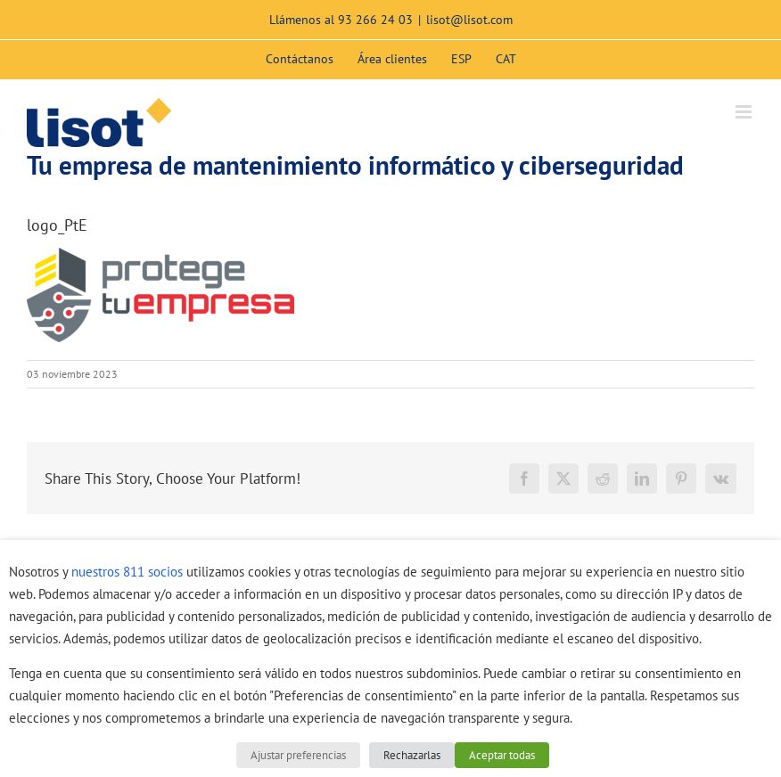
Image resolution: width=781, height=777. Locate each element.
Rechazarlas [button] (411, 755)
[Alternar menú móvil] (745, 111)
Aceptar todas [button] (502, 755)
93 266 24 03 (375, 20)
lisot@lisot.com (469, 20)
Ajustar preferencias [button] (298, 755)
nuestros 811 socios (127, 571)
